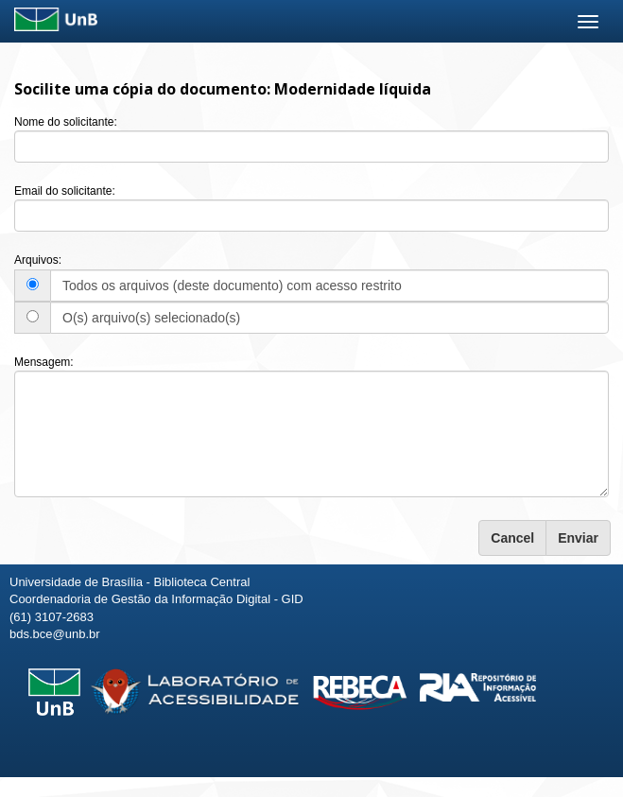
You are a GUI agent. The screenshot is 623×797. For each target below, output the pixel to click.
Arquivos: (37, 260)
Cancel (512, 538)
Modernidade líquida (352, 88)
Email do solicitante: (64, 191)
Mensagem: (44, 362)
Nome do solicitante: (65, 122)
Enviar (578, 538)
